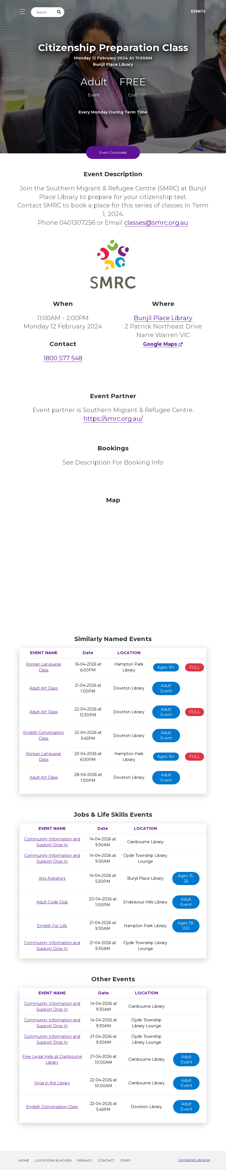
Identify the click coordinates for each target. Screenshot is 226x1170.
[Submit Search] (59, 12)
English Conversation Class (52, 1106)
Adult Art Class (44, 688)
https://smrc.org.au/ (113, 418)
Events (198, 11)
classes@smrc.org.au (156, 222)
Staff (125, 1160)
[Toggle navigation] (21, 11)
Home (23, 1160)
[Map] (113, 564)
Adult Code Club (52, 902)
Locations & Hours (53, 1160)
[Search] (42, 12)
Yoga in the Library (52, 1083)
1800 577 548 (62, 358)
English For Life (52, 925)
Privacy (84, 1160)
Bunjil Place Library (163, 318)
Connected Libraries (194, 1160)
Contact (106, 1160)
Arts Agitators (52, 878)
